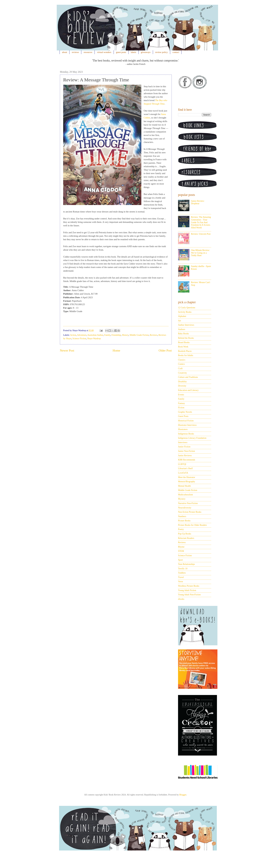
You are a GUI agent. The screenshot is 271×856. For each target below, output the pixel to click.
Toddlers (182, 573)
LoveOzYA (183, 473)
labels (133, 52)
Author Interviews (186, 325)
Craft (180, 368)
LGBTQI (182, 464)
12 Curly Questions (186, 307)
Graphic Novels (185, 412)
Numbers (182, 516)
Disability (182, 381)
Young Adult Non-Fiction (189, 594)
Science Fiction (79, 338)
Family (107, 335)
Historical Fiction (185, 420)
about (64, 52)
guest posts (121, 52)
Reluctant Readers (186, 538)
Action (73, 335)
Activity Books (184, 312)
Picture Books (184, 520)
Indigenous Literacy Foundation (192, 438)
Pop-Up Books (184, 534)
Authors (181, 329)
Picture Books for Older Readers (192, 525)
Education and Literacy (188, 390)
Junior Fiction (184, 447)
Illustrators (183, 429)
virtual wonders (104, 52)
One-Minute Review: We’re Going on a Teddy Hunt (200, 253)
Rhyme (181, 547)
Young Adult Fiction (187, 590)
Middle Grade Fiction (139, 335)
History (125, 335)
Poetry (181, 529)
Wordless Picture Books (188, 586)
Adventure (81, 335)
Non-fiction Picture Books (189, 512)
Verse (180, 581)
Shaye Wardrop (94, 338)
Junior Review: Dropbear (198, 202)
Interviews (182, 442)
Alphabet (182, 316)
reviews (75, 52)
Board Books (184, 342)
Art (179, 321)
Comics (181, 364)
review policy (161, 52)
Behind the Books (186, 338)
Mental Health (184, 486)
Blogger (182, 795)
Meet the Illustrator (186, 477)
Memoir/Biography (186, 481)
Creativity (182, 373)
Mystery (181, 499)
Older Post (165, 350)
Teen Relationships (186, 564)
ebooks (181, 599)
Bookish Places (185, 351)
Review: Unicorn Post (201, 234)
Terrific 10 (182, 568)
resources (88, 52)
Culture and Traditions (188, 377)
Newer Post (67, 350)
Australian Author (95, 335)
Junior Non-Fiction (186, 451)
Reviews (153, 335)
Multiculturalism (185, 494)
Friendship (116, 335)
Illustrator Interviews (187, 425)
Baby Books (183, 333)
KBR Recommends (186, 460)
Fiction (181, 407)
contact (176, 52)
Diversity (182, 386)
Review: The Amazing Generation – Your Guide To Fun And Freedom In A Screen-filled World (201, 222)
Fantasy (181, 403)
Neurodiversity (184, 508)
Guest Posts (183, 416)
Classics (181, 360)
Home (116, 350)
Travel (181, 577)
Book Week (183, 347)
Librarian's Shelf (185, 468)
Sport (180, 560)
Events (181, 394)
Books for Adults (185, 355)
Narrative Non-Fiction (188, 503)
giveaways (145, 52)
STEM (181, 551)
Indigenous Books (186, 434)
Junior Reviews (185, 455)
